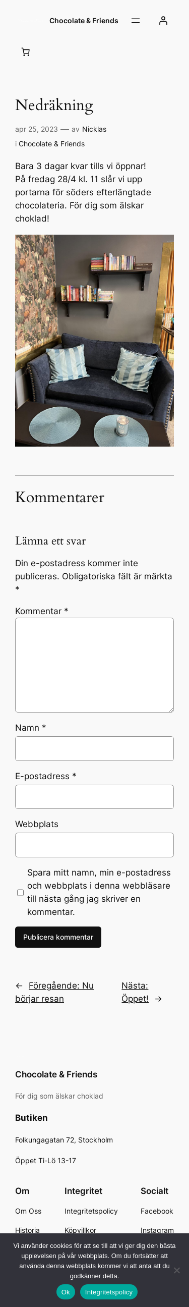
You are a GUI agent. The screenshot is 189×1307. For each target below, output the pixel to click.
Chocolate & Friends (83, 20)
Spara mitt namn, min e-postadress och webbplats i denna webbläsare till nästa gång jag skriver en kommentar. (99, 892)
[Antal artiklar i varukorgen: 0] (25, 51)
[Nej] (176, 1270)
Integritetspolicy (109, 1292)
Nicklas (94, 129)
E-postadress (46, 776)
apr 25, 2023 (36, 129)
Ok (65, 1292)
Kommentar (42, 611)
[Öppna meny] (136, 21)
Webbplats (36, 824)
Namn (30, 728)
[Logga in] (163, 20)
